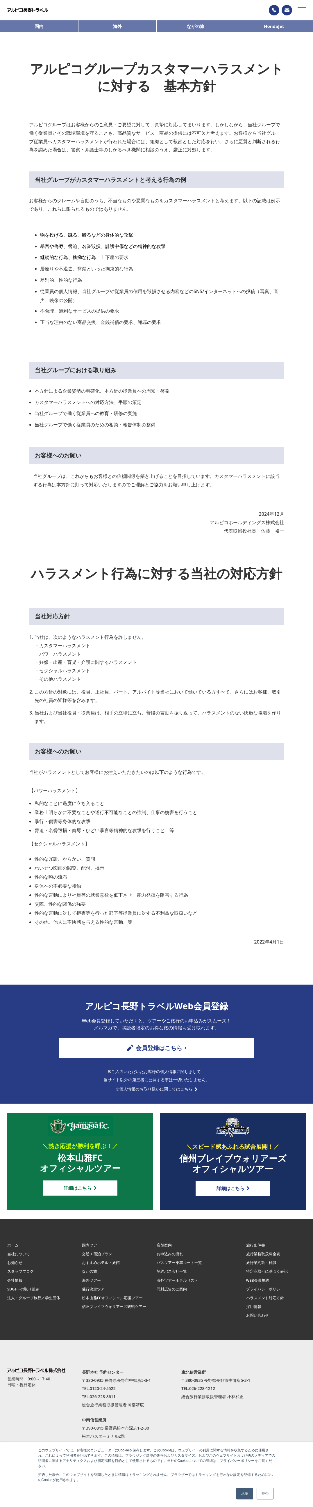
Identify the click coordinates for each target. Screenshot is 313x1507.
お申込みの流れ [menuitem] (171, 1258)
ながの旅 (195, 26)
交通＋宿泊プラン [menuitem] (98, 1258)
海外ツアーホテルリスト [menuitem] (179, 1284)
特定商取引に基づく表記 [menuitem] (268, 1276)
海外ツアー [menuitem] (92, 1284)
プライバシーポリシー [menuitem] (266, 1293)
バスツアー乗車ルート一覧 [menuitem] (181, 1267)
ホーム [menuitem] (13, 1249)
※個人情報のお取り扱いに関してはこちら (156, 1091)
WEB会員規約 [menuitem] (258, 1284)
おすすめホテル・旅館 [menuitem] (102, 1267)
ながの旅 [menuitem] (90, 1276)
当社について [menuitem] (19, 1258)
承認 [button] (244, 1494)
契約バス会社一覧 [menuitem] (173, 1276)
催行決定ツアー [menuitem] (96, 1293)
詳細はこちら (80, 1191)
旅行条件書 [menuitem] (256, 1249)
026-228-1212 (202, 1393)
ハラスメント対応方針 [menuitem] (266, 1302)
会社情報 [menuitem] (15, 1284)
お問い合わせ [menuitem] (258, 1319)
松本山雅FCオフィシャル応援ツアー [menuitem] (115, 1302)
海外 (117, 26)
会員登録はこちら (156, 1048)
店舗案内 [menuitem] (165, 1249)
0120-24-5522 (103, 1393)
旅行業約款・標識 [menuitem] (262, 1267)
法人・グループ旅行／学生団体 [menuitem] (35, 1302)
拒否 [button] (265, 1494)
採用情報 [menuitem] (254, 1311)
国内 (39, 26)
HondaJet (274, 26)
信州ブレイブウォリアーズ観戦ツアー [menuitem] (114, 1313)
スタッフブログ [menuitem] (21, 1276)
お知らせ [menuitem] (15, 1267)
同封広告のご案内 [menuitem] (173, 1293)
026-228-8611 (103, 1401)
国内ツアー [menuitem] (92, 1249)
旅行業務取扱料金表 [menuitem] (264, 1258)
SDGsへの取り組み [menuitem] (24, 1293)
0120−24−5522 (274, 10)
